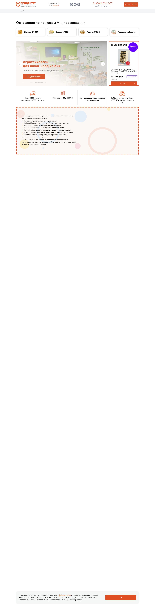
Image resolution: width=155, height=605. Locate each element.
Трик (57, 320)
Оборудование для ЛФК (75, 433)
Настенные (122, 319)
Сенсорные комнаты (32, 209)
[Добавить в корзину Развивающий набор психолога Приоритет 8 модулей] (119, 491)
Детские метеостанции (33, 323)
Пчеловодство (61, 217)
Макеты (27, 332)
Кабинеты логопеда (31, 203)
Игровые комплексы (32, 326)
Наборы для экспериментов (35, 431)
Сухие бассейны (30, 382)
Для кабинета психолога (127, 262)
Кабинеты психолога (32, 200)
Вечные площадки (31, 302)
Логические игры (30, 412)
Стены (89, 342)
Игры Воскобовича (94, 267)
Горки (26, 329)
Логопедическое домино (96, 270)
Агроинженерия (61, 208)
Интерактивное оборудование (30, 269)
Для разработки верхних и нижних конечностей (96, 205)
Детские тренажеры (63, 374)
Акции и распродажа (35, 12)
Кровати (121, 271)
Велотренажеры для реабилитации (79, 430)
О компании (81, 12)
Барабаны (90, 364)
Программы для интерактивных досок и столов (95, 334)
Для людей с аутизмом (95, 209)
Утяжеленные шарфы (32, 394)
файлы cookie (65, 595)
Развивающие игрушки (32, 422)
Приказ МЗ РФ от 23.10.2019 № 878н (80, 436)
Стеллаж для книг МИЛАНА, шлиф (45, 575)
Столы (120, 268)
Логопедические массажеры (93, 280)
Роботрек (59, 317)
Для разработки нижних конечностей (80, 422)
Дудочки (90, 379)
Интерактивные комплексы (92, 303)
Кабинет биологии (31, 218)
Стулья (120, 274)
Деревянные (29, 440)
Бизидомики (122, 364)
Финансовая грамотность (127, 204)
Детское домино (30, 419)
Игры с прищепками (31, 434)
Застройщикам (95, 12)
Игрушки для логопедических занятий (96, 263)
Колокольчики (92, 382)
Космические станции (32, 317)
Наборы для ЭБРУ (31, 428)
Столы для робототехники (61, 306)
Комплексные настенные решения (127, 303)
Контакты (119, 12)
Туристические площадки (33, 311)
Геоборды (122, 376)
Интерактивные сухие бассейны (95, 319)
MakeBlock (59, 326)
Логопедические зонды (96, 284)
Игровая (121, 259)
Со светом (122, 360)
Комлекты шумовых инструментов (94, 386)
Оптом (120, 385)
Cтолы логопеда (93, 253)
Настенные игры (30, 425)
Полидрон (59, 314)
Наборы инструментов (95, 360)
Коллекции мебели (125, 253)
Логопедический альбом (96, 276)
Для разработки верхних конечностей (80, 419)
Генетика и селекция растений (63, 198)
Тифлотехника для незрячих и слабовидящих (93, 231)
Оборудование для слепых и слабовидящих (96, 213)
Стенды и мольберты (32, 265)
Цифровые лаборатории (64, 302)
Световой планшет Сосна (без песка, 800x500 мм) (51, 527)
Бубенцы (90, 367)
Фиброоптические (125, 331)
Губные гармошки (93, 376)
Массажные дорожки (63, 371)
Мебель (27, 256)
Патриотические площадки (30, 306)
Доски (89, 326)
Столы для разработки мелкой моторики (77, 426)
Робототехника (123, 207)
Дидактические (123, 328)
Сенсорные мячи (30, 385)
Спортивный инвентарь (64, 377)
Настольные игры (30, 415)
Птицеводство (61, 202)
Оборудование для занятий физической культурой (94, 224)
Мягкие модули (30, 388)
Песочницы (91, 323)
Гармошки (90, 373)
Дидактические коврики (33, 369)
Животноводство (62, 205)
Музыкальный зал (30, 259)
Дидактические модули (33, 366)
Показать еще (123, 237)
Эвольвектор (60, 323)
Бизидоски (122, 373)
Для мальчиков (123, 382)
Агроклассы (28, 197)
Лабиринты (122, 322)
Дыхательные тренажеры (96, 259)
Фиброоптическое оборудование (31, 361)
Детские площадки (31, 314)
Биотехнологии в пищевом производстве (64, 221)
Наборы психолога (62, 256)
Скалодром (91, 315)
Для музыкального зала (126, 265)
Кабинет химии (30, 215)
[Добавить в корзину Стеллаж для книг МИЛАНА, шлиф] (119, 584)
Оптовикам (108, 12)
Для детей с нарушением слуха (96, 218)
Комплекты (122, 256)
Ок (121, 598)
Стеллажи (28, 253)
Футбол (58, 383)
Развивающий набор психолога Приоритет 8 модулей (52, 479)
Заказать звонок (131, 4)
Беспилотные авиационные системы (126, 233)
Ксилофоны (91, 390)
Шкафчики (122, 277)
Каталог (24, 12)
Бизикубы (121, 370)
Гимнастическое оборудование (61, 364)
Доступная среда (124, 229)
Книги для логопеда (94, 273)
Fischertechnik (60, 329)
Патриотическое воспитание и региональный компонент (127, 199)
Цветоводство (61, 211)
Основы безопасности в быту (127, 222)
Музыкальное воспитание (127, 218)
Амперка (58, 311)
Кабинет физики (30, 212)
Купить (127, 83)
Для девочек (123, 379)
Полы (89, 339)
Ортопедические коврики (30, 373)
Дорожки (121, 316)
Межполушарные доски (127, 313)
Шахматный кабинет (31, 262)
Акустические (123, 325)
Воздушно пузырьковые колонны (33, 378)
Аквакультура (60, 214)
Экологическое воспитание (124, 211)
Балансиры (59, 368)
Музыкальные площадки (33, 320)
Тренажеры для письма (95, 256)
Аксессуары (91, 329)
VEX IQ (58, 332)
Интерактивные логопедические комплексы (93, 310)
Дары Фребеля (61, 259)
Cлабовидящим (72, 412)
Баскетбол (59, 380)
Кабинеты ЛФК (30, 206)
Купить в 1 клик (39, 491)
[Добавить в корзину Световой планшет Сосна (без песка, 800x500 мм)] (119, 538)
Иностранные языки (125, 215)
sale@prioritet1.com (102, 6)
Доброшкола (123, 226)
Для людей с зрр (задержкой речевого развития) (95, 199)
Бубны (89, 370)
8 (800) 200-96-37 (103, 3)
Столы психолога (62, 253)
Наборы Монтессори (63, 262)
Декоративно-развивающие (123, 309)
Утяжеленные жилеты (32, 391)
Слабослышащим (72, 415)
